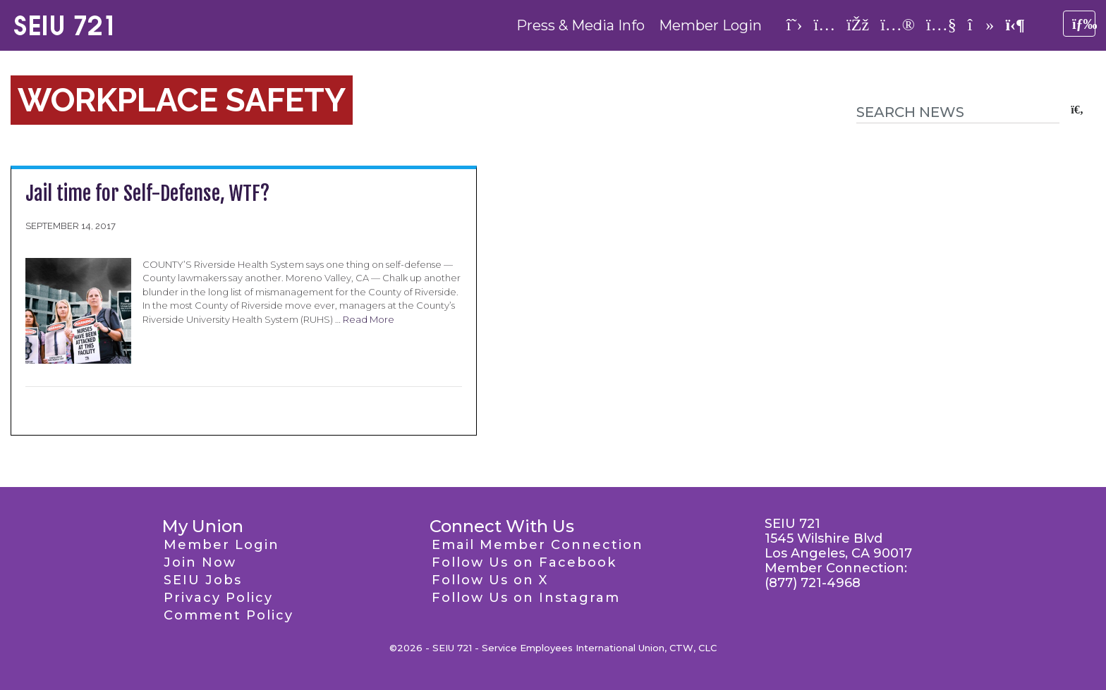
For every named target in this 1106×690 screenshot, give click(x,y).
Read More (368, 319)
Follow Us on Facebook (524, 562)
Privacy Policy (218, 597)
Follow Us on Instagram (526, 597)
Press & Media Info (580, 25)
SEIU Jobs (203, 580)
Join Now (200, 562)
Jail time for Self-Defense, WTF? (147, 193)
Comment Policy (228, 615)
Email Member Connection (537, 545)
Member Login (710, 25)
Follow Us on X (490, 580)
